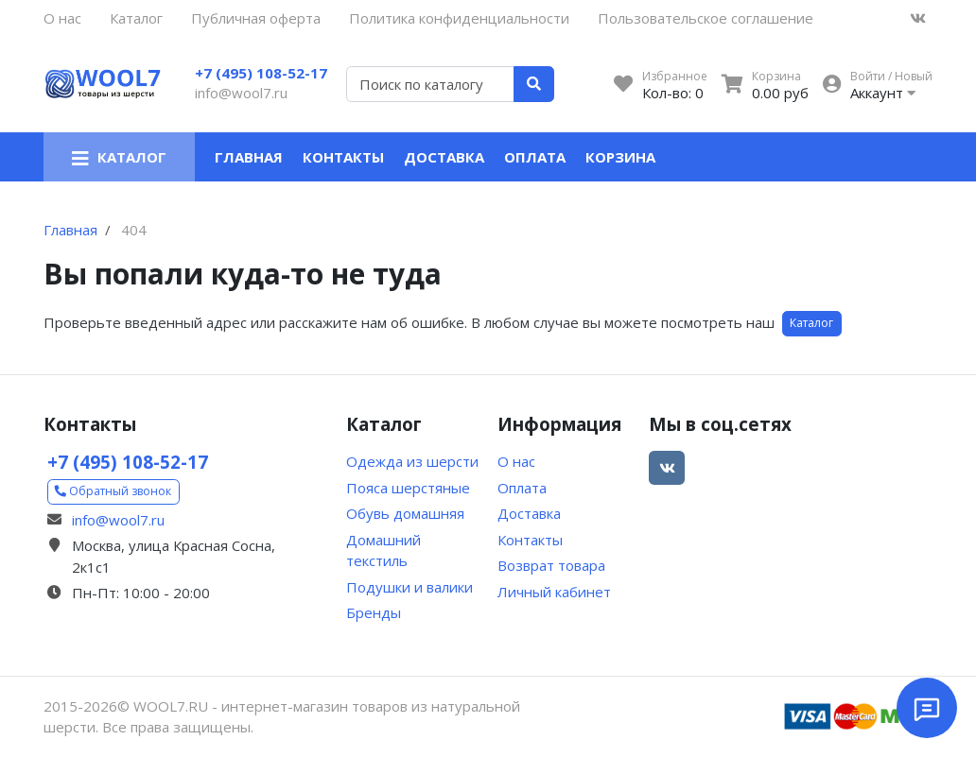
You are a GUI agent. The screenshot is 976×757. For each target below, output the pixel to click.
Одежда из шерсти (412, 461)
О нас (62, 18)
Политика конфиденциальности (459, 18)
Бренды (373, 612)
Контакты (343, 156)
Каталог (136, 18)
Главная (249, 156)
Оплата (535, 156)
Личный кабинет (554, 591)
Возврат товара (551, 565)
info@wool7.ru (241, 92)
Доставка (444, 156)
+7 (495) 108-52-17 (261, 72)
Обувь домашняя (405, 513)
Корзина (620, 156)
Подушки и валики (409, 586)
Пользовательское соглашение (705, 18)
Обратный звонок (113, 491)
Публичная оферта (256, 18)
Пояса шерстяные (408, 487)
